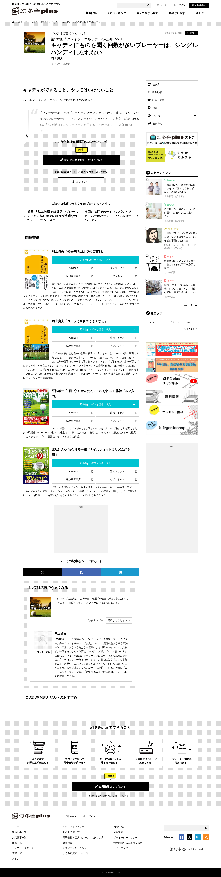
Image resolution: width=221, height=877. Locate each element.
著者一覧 (17, 853)
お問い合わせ (120, 827)
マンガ (156, 115)
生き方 (156, 84)
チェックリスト (171, 322)
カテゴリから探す (147, 13)
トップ (15, 827)
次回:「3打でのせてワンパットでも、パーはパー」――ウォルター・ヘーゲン (109, 216)
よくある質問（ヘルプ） (76, 853)
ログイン (179, 5)
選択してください (117, 620)
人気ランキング (116, 13)
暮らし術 (22, 22)
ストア (199, 13)
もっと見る (189, 305)
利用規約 (118, 832)
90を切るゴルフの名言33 (99, 671)
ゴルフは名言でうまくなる (44, 22)
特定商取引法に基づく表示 (127, 842)
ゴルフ (56, 64)
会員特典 (67, 842)
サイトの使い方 (71, 832)
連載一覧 (17, 842)
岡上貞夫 (60, 633)
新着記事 (91, 13)
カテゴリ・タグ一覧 (23, 848)
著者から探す (177, 13)
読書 (155, 107)
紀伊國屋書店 (73, 276)
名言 (67, 64)
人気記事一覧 (19, 837)
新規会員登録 (198, 5)
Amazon (73, 267)
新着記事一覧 (19, 832)
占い (189, 322)
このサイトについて (73, 827)
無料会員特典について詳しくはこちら (111, 796)
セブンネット (117, 276)
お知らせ (157, 123)
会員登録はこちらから (110, 786)
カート (162, 5)
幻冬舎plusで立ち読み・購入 (95, 259)
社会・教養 (158, 100)
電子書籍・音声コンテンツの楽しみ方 (83, 837)
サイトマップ (120, 848)
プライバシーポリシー (125, 837)
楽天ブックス (117, 267)
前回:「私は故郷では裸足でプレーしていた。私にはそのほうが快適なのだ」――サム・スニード (52, 216)
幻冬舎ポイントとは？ (75, 848)
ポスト (191, 33)
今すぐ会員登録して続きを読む (81, 159)
